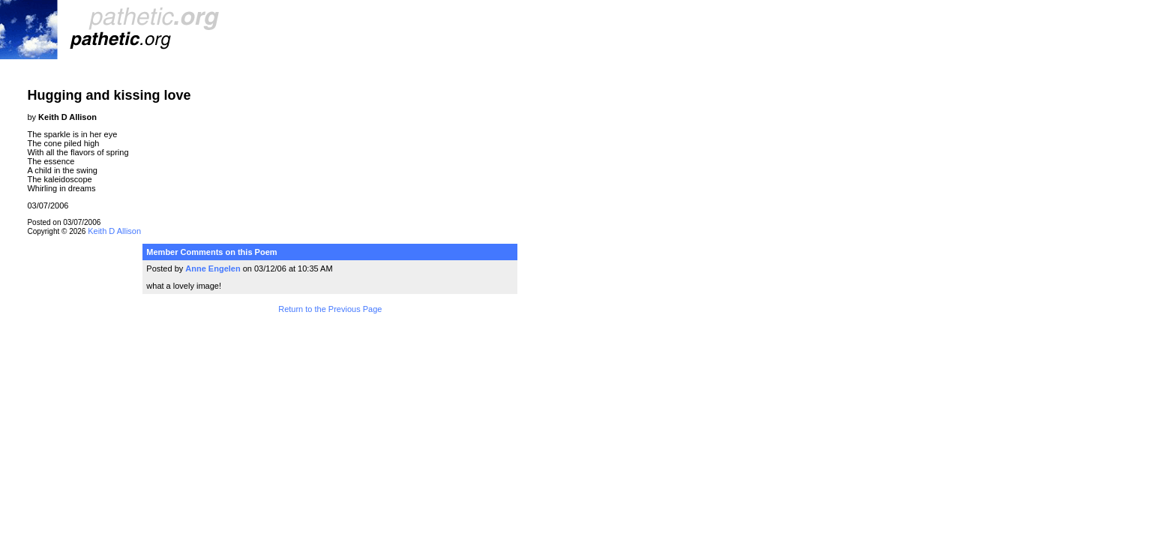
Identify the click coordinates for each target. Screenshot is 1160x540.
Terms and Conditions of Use (330, 340)
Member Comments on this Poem (211, 252)
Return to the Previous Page (330, 309)
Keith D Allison (114, 231)
